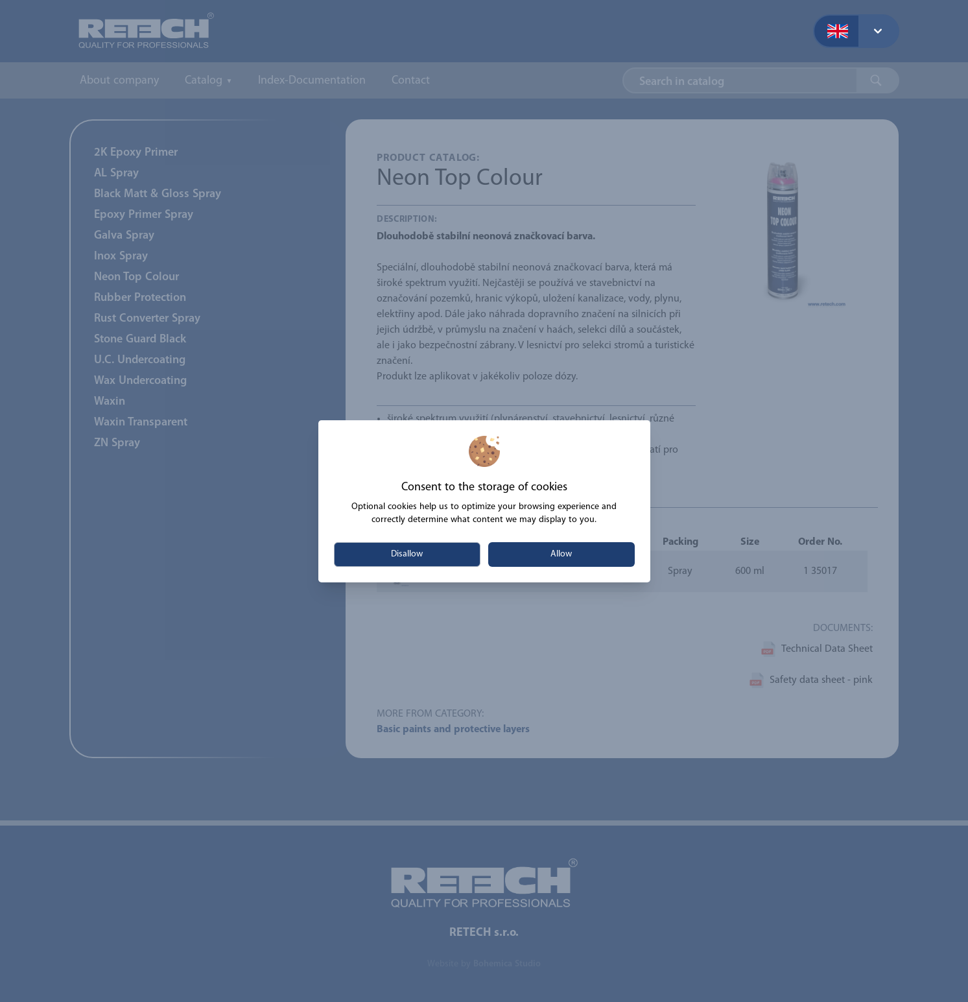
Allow (561, 554)
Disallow (407, 554)
